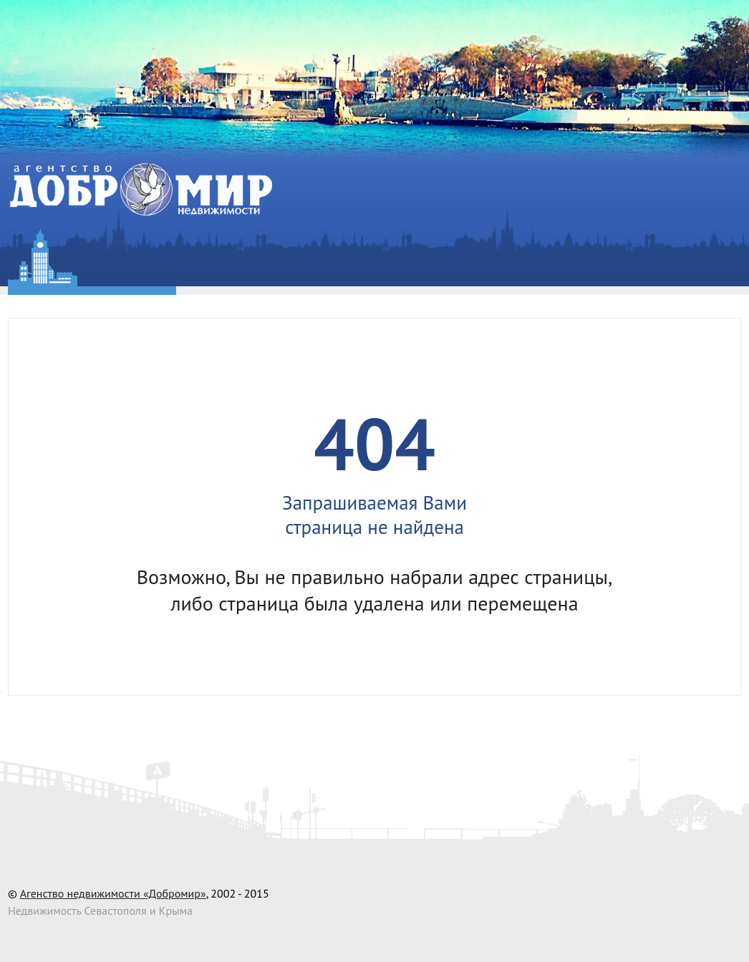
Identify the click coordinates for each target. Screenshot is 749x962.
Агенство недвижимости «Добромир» (113, 893)
